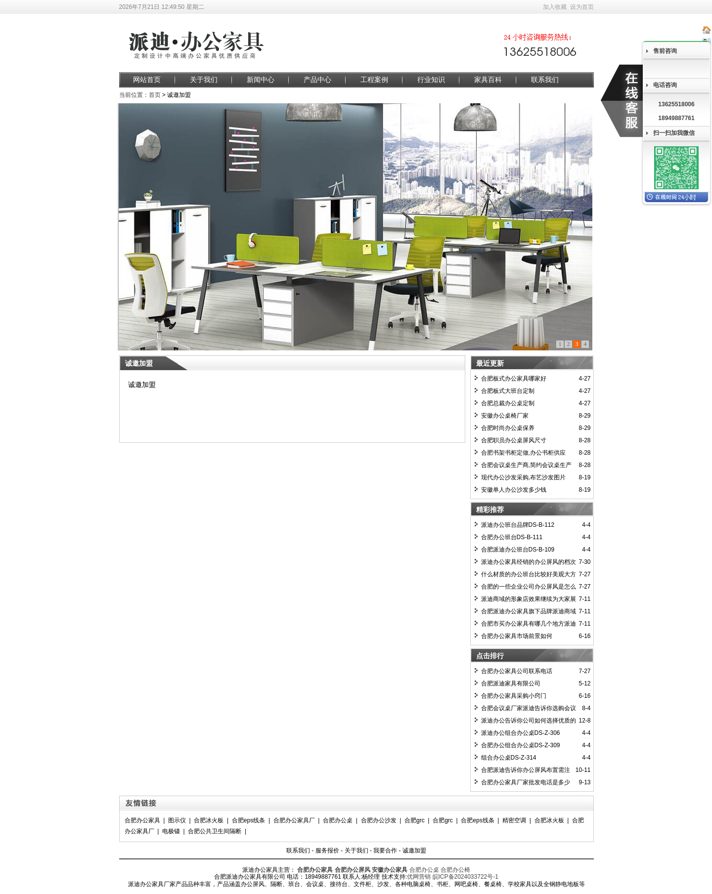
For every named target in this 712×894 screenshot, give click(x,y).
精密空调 (514, 820)
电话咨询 (665, 85)
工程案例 (374, 80)
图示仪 (177, 820)
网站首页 (147, 80)
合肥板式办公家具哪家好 (513, 378)
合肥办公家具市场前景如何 (516, 636)
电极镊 (171, 831)
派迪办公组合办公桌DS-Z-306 (520, 732)
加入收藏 (555, 6)
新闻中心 (260, 80)
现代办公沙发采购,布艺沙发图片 (523, 477)
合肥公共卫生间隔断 (214, 831)
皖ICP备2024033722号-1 (465, 876)
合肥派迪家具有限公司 (510, 683)
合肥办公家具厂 (294, 820)
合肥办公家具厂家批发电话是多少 (525, 782)
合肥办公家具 (142, 820)
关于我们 (204, 80)
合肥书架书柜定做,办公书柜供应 (523, 452)
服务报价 (327, 850)
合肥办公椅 (455, 869)
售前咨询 (665, 50)
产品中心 (317, 80)
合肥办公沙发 (379, 820)
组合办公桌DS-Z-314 (508, 757)
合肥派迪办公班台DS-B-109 (518, 549)
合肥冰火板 (208, 820)
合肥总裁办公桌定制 (507, 403)
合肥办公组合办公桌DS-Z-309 (520, 745)
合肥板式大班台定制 (507, 390)
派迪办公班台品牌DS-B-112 (518, 524)
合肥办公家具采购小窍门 (513, 695)
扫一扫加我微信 (674, 132)
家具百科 (488, 80)
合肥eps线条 (248, 820)
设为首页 (582, 6)
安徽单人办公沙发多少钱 (513, 489)
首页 (155, 94)
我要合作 (385, 850)
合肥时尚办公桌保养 (507, 428)
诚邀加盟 (414, 850)
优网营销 (419, 876)
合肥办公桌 (338, 820)
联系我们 (545, 80)
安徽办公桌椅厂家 (505, 415)
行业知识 (431, 80)
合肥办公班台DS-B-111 (512, 537)
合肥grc (414, 820)
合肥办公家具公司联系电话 (516, 671)
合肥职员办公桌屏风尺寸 (513, 440)
